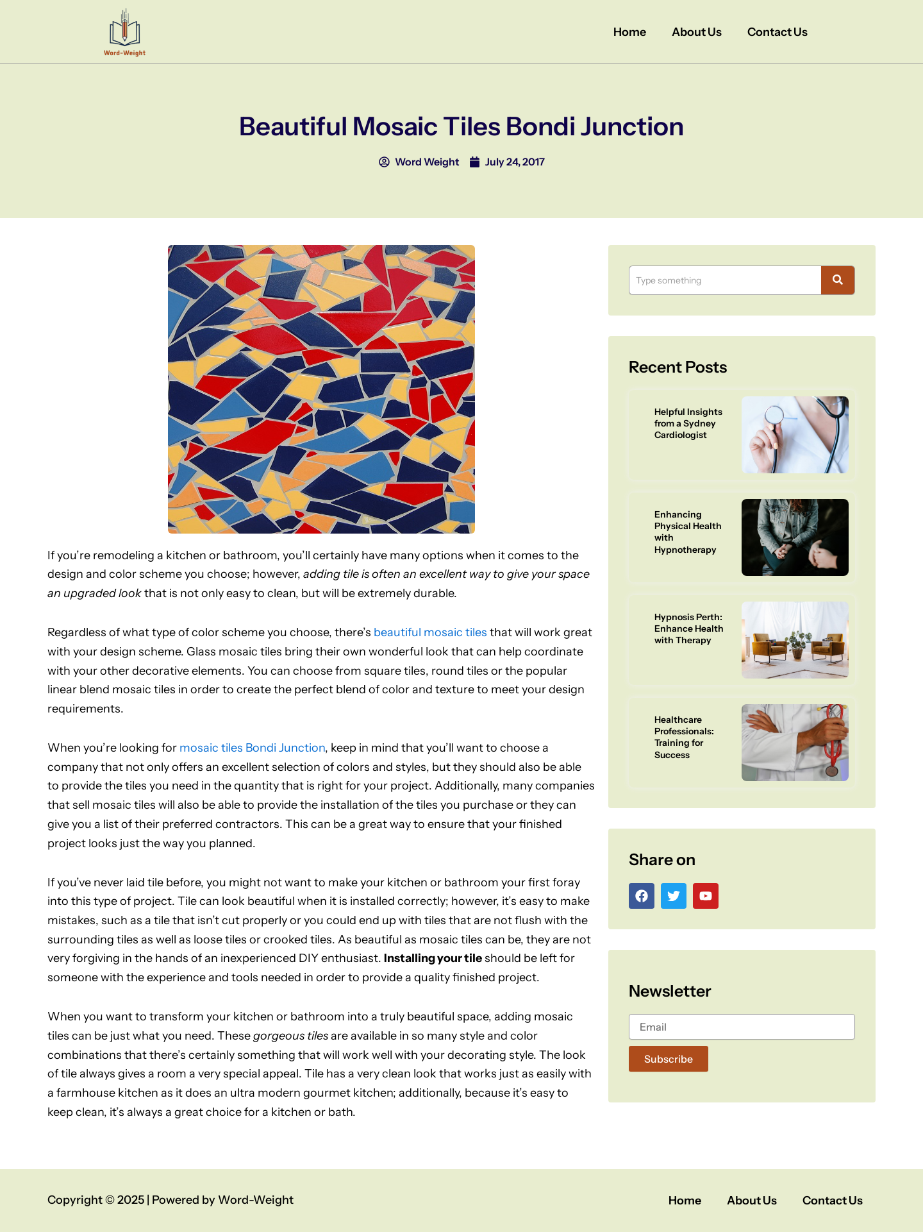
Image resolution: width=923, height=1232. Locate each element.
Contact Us (777, 32)
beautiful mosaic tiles (430, 632)
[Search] (725, 280)
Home (629, 32)
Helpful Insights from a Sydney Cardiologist (688, 423)
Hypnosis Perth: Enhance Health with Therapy (689, 628)
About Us (697, 32)
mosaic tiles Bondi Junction (252, 748)
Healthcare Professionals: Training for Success (684, 737)
